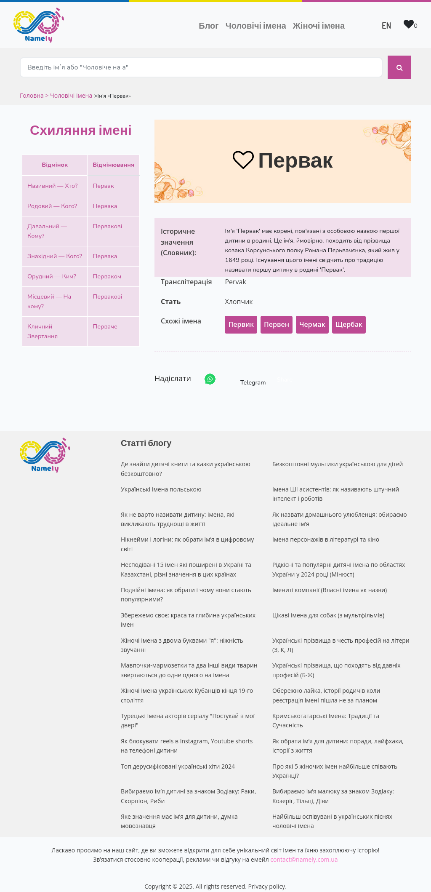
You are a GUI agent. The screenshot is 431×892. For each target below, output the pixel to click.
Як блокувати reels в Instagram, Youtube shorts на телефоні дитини (187, 737)
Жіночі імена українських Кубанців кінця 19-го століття (187, 687)
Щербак (348, 316)
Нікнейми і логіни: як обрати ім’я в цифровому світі (187, 536)
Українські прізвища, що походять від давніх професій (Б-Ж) (336, 661)
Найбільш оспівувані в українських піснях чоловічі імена (332, 813)
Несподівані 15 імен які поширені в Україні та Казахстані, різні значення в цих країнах (186, 561)
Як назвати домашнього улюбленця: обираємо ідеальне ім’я (339, 511)
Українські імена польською (161, 481)
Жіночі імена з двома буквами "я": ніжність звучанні (182, 637)
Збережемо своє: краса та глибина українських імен (188, 611)
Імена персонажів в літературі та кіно (325, 531)
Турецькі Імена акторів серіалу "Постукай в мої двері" (188, 712)
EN (386, 25)
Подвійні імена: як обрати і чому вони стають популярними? (186, 586)
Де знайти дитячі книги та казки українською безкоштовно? (185, 460)
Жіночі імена (319, 25)
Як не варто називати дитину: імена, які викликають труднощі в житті (177, 511)
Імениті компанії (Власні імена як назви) (329, 582)
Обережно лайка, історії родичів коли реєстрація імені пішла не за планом (326, 687)
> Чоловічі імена (68, 87)
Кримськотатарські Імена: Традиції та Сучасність (325, 712)
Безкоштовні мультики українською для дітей (337, 456)
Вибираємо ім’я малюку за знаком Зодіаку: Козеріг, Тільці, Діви (333, 787)
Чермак (312, 316)
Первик (241, 316)
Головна (32, 87)
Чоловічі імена (258, 24)
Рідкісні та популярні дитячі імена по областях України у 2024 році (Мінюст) (338, 561)
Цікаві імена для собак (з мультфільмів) (328, 607)
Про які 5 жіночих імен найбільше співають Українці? (334, 763)
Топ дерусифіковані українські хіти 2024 (178, 758)
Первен (276, 316)
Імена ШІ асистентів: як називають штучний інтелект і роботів (335, 485)
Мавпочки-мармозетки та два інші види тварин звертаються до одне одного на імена (189, 661)
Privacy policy (266, 878)
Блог (208, 25)
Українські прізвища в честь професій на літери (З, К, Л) (341, 637)
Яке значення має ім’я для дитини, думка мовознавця (179, 813)
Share (285, 371)
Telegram (245, 371)
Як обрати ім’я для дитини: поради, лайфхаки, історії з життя (338, 737)
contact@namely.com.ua (304, 851)
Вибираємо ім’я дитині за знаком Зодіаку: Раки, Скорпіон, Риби (188, 787)
